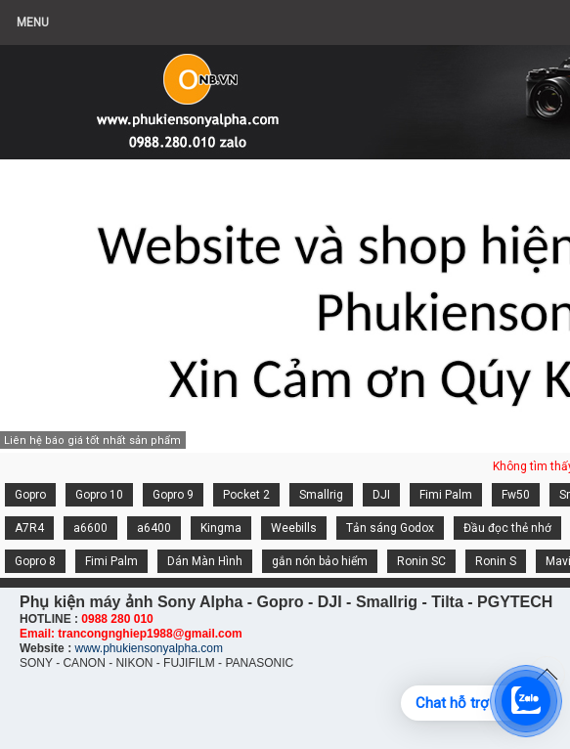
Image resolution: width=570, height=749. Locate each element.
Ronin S (495, 561)
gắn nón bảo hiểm (320, 561)
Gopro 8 (35, 561)
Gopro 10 (99, 495)
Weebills (294, 528)
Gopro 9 (173, 495)
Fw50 (516, 495)
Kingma (220, 528)
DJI (381, 495)
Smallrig (321, 495)
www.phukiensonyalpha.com (148, 648)
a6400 (154, 528)
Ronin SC (421, 561)
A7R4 (29, 528)
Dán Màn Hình (204, 561)
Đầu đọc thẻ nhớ (507, 528)
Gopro (30, 495)
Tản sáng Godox (390, 528)
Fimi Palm (445, 495)
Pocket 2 (246, 495)
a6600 (90, 528)
